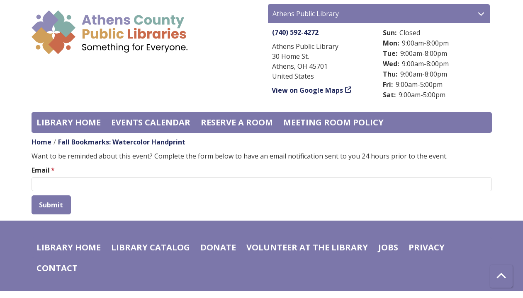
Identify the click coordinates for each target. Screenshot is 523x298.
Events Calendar (150, 122)
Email (41, 170)
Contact (57, 268)
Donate (218, 247)
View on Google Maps (307, 90)
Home (41, 142)
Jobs (388, 247)
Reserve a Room (237, 122)
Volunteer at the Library (307, 247)
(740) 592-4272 (295, 32)
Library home (68, 122)
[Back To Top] (501, 276)
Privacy (427, 247)
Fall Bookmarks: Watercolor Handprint (121, 142)
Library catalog (150, 247)
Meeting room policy (333, 122)
